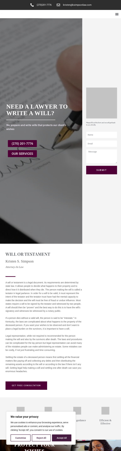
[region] (41, 428)
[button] (116, 14)
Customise (20, 438)
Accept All (62, 438)
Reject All (41, 438)
